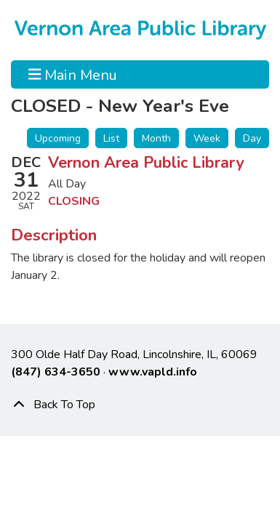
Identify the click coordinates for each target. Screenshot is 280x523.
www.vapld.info (152, 372)
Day (252, 138)
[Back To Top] (140, 404)
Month (156, 138)
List (111, 138)
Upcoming (58, 138)
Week (206, 138)
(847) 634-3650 (55, 372)
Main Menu (73, 74)
